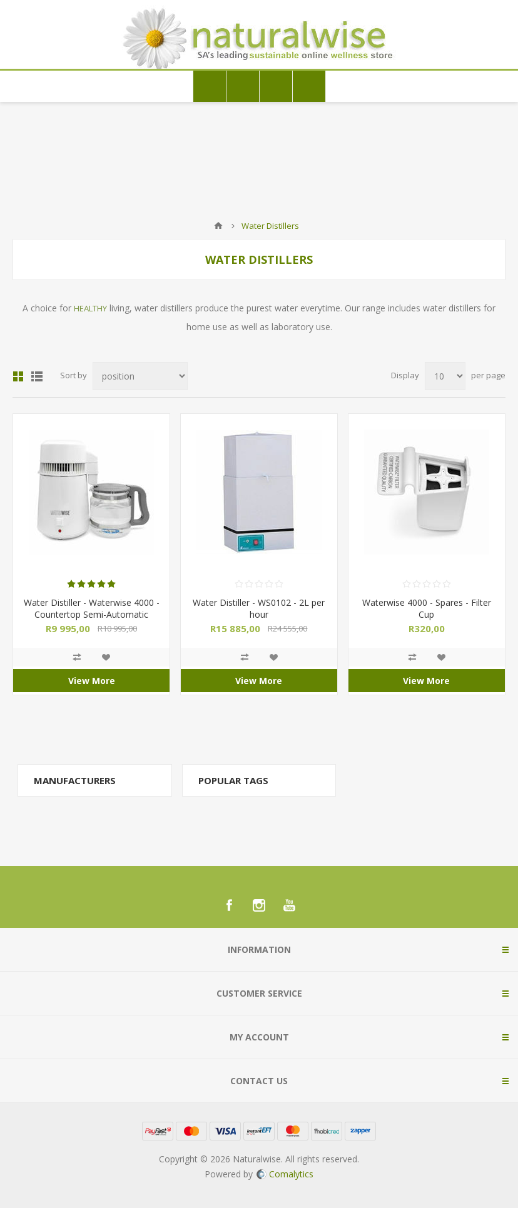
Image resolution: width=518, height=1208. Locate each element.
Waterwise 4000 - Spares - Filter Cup (426, 608)
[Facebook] (229, 905)
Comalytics (284, 1174)
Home (218, 226)
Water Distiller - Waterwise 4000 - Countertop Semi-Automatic (92, 608)
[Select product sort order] (140, 376)
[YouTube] (289, 905)
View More (91, 681)
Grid (18, 376)
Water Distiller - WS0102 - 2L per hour (259, 608)
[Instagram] (259, 905)
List (37, 376)
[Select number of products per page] (445, 376)
